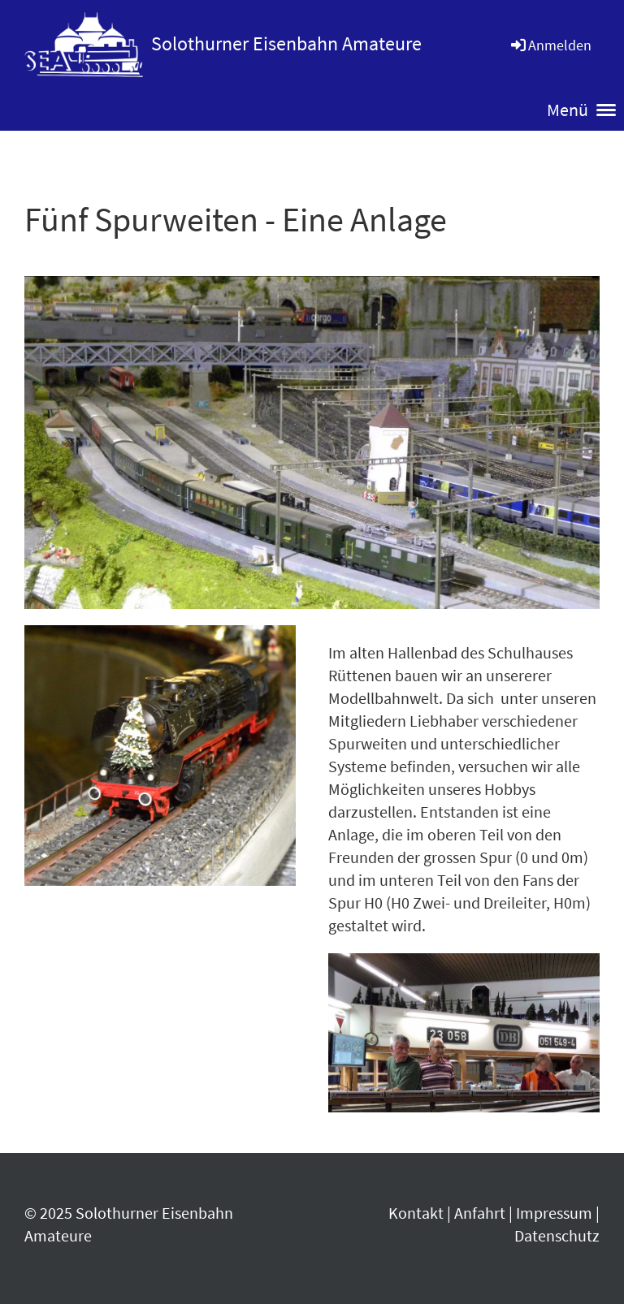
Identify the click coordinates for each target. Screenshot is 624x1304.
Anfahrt (479, 1213)
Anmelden (550, 45)
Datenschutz (557, 1235)
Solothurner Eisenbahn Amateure (286, 43)
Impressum (554, 1213)
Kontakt (416, 1213)
